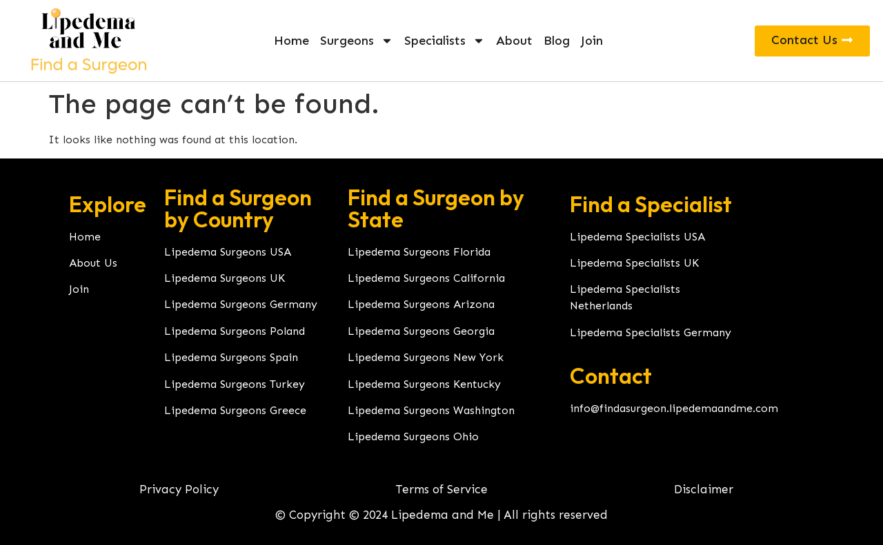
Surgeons (356, 41)
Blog (557, 40)
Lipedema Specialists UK (634, 262)
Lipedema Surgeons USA (227, 251)
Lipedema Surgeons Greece (235, 410)
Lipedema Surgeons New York (426, 357)
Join (592, 40)
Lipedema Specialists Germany (650, 332)
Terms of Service (441, 489)
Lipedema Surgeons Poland (234, 331)
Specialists (444, 41)
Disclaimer (703, 489)
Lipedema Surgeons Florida (419, 251)
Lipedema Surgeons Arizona (421, 304)
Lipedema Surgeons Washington (431, 410)
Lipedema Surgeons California (426, 278)
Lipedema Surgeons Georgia (421, 331)
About (514, 40)
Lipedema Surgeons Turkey (234, 384)
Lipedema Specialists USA (637, 236)
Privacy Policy (179, 489)
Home (291, 40)
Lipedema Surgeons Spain (231, 357)
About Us (93, 262)
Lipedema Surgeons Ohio (413, 436)
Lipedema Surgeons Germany (240, 304)
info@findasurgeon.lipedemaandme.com (674, 408)
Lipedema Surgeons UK (224, 278)
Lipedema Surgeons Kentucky (424, 384)
